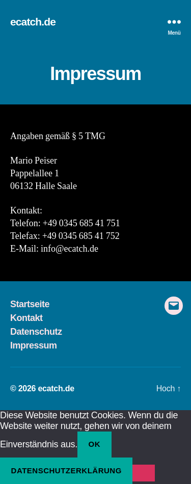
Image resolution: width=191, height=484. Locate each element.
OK (95, 444)
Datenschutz (36, 332)
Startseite (29, 304)
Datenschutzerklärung (66, 470)
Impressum (33, 345)
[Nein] (143, 473)
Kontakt (26, 318)
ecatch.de (33, 21)
